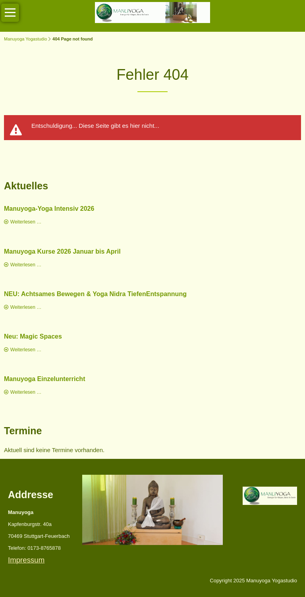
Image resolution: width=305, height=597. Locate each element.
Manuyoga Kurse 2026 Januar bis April (62, 251)
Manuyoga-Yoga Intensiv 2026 (49, 208)
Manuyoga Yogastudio (25, 39)
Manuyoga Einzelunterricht (44, 379)
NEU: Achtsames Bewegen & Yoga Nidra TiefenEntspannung (95, 294)
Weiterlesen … (25, 222)
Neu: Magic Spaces (33, 336)
